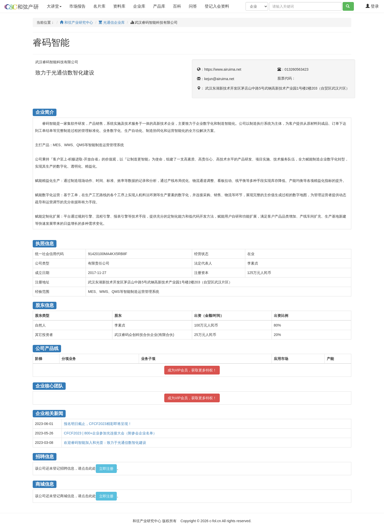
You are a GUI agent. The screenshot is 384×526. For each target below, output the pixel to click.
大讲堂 (54, 6)
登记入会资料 (221, 5)
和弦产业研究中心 (76, 22)
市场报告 (77, 6)
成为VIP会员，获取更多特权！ (192, 370)
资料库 (119, 6)
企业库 (139, 6)
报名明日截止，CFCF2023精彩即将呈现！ (97, 424)
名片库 (99, 6)
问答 (193, 6)
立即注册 (106, 469)
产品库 (159, 6)
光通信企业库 (112, 22)
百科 (177, 6)
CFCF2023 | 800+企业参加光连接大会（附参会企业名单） (110, 433)
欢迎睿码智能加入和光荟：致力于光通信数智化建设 (105, 443)
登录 (372, 6)
